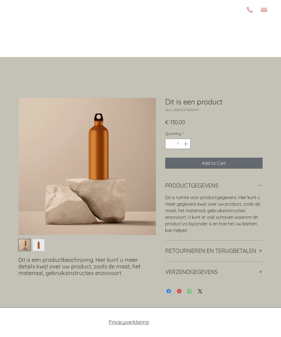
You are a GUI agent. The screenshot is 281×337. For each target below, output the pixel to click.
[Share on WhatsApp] (189, 291)
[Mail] (264, 9)
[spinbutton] (178, 144)
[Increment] (186, 144)
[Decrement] (169, 144)
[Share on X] (200, 291)
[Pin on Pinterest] (179, 291)
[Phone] (249, 9)
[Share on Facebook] (168, 291)
